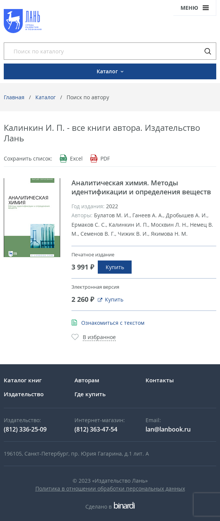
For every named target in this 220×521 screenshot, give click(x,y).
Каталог (45, 97)
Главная (14, 97)
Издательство (24, 394)
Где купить (90, 394)
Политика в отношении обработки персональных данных (110, 488)
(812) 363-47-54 (95, 429)
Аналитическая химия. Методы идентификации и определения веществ (141, 187)
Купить (115, 267)
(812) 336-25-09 (25, 429)
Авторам (86, 380)
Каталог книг (23, 380)
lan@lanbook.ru (168, 429)
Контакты (160, 380)
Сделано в (110, 506)
